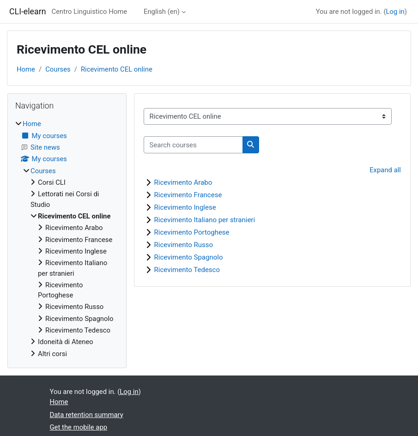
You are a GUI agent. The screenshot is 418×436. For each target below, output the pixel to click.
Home (26, 69)
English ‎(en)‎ (162, 11)
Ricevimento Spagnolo (188, 257)
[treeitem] (67, 239)
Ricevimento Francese (188, 195)
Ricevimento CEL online (116, 69)
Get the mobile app (79, 427)
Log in (395, 11)
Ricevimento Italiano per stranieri (204, 220)
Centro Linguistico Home (89, 11)
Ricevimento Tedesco (187, 270)
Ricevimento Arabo (183, 182)
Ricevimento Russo (183, 245)
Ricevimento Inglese (185, 207)
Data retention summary (86, 415)
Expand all (385, 170)
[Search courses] (193, 144)
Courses (58, 69)
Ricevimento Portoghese (192, 232)
